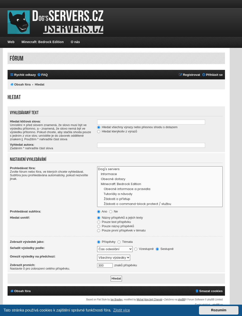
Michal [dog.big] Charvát (149, 299)
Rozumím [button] (218, 310)
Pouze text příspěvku (114, 222)
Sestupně (164, 249)
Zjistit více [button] (121, 310)
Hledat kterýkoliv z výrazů (117, 131)
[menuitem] (42, 74)
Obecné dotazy (160, 179)
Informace (160, 174)
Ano (102, 211)
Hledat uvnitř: (20, 217)
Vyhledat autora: (22, 144)
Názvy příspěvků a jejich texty (120, 217)
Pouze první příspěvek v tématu (121, 230)
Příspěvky (106, 242)
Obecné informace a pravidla (160, 189)
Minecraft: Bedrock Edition (43, 42)
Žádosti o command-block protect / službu (160, 204)
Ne (113, 211)
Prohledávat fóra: (22, 168)
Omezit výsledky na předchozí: (33, 256)
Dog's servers (160, 169)
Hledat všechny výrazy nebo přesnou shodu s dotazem (137, 127)
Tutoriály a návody (160, 194)
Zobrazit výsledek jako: (27, 242)
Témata (125, 242)
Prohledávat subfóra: (25, 211)
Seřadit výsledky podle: (27, 248)
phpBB (181, 299)
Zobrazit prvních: (22, 265)
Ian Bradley (117, 299)
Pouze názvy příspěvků (115, 226)
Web (11, 42)
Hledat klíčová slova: (25, 121)
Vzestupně (144, 249)
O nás (75, 42)
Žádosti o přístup (160, 199)
